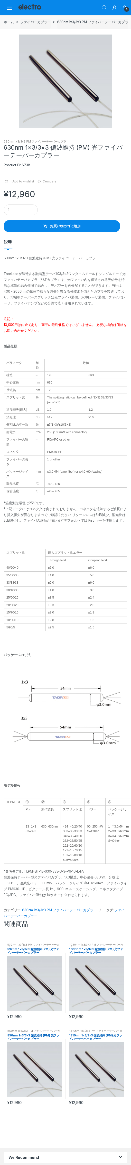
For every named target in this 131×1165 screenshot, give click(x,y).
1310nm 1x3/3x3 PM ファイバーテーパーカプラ (95, 1032)
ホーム (9, 22)
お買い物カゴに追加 (65, 226)
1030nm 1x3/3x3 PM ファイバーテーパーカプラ (96, 946)
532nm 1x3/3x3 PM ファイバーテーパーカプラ (33, 946)
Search (104, 7)
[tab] (8, 244)
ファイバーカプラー (35, 22)
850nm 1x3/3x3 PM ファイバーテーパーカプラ (33, 1032)
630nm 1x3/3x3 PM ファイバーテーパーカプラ (92, 22)
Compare (49, 181)
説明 (8, 242)
